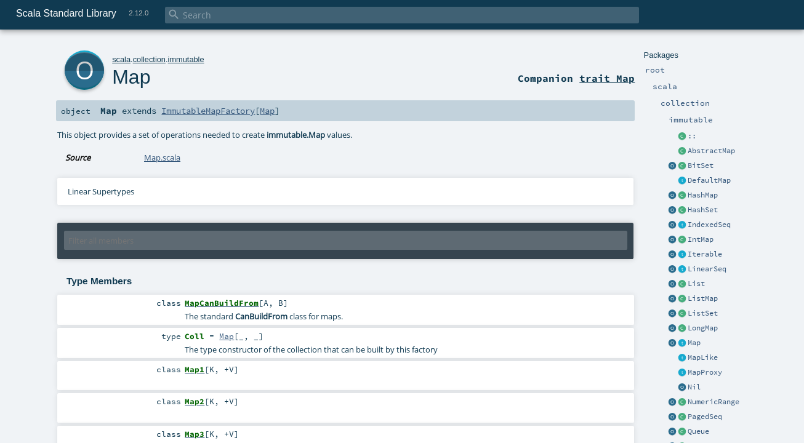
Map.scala (162, 157)
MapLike (703, 357)
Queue (698, 431)
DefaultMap (709, 180)
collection (149, 59)
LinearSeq (707, 269)
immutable (186, 59)
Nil (694, 387)
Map (694, 342)
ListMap (703, 298)
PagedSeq (705, 416)
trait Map (607, 78)
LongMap (703, 328)
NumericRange (713, 401)
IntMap (701, 239)
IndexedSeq (709, 224)
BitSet (701, 165)
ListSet (703, 313)
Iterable (705, 254)
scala (121, 59)
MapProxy (705, 372)
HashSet (703, 210)
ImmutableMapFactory (208, 110)
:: (692, 136)
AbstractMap (711, 150)
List (696, 283)
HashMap (703, 195)
